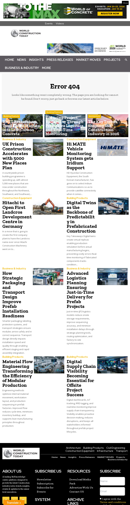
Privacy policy (118, 466)
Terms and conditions (113, 463)
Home (9, 60)
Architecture (94, 124)
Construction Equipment (80, 139)
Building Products (11, 124)
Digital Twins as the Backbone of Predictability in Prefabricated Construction (80, 210)
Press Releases (60, 60)
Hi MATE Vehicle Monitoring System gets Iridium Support (78, 153)
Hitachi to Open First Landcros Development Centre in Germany (15, 208)
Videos (60, 23)
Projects (112, 60)
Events (49, 23)
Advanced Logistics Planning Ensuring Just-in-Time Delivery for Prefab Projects (81, 275)
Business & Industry (22, 68)
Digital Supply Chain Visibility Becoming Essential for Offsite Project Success (80, 344)
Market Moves (88, 60)
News (21, 60)
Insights (36, 60)
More (46, 68)
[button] (126, 60)
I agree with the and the (113, 463)
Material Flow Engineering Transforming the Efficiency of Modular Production (15, 342)
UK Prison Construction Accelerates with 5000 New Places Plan (16, 151)
